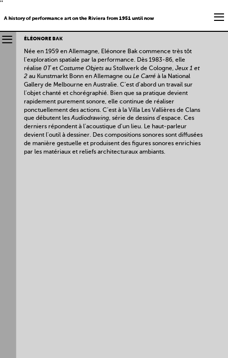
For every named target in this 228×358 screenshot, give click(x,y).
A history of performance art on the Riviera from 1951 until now (79, 18)
